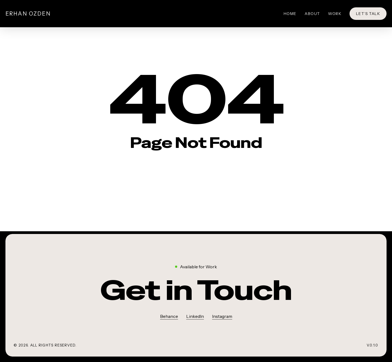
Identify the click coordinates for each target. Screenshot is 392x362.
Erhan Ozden (28, 13)
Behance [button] (169, 316)
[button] (196, 290)
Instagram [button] (222, 316)
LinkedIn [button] (195, 316)
